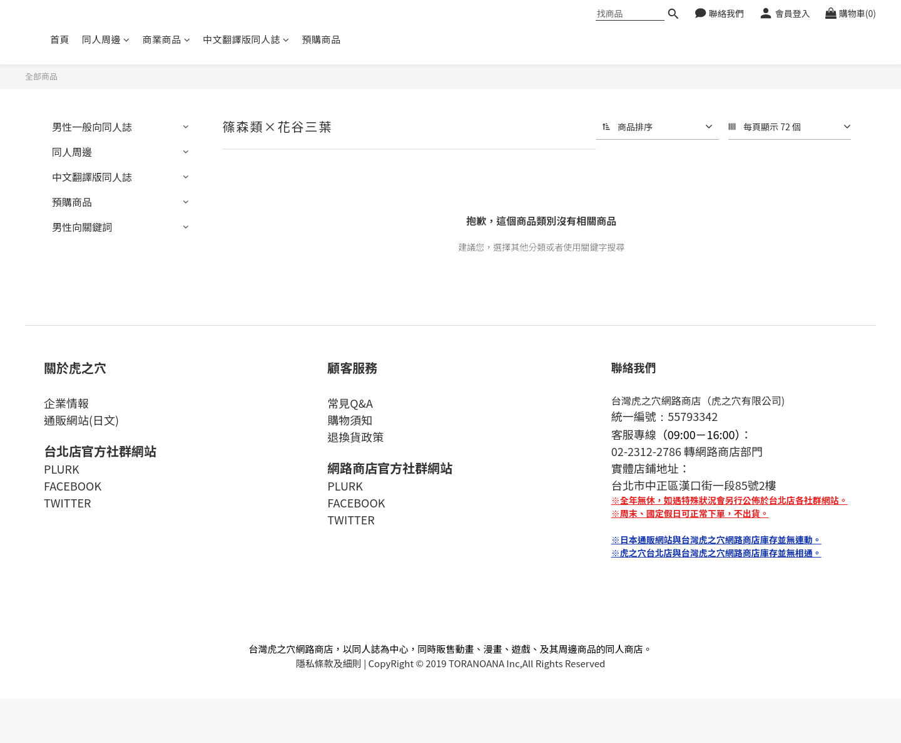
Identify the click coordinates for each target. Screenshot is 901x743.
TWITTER (67, 502)
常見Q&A (350, 403)
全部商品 (41, 76)
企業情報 (66, 403)
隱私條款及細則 (329, 663)
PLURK (61, 468)
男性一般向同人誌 (92, 126)
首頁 (59, 39)
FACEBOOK (72, 485)
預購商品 (321, 39)
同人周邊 (106, 39)
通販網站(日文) (81, 420)
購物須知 (349, 420)
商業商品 (167, 39)
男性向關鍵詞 (82, 226)
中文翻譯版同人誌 (246, 39)
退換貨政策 (355, 437)
